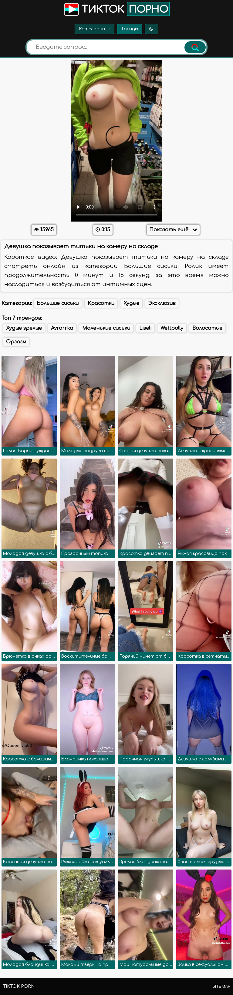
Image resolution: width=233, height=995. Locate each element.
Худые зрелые (24, 328)
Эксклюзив (162, 303)
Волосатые (207, 328)
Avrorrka (62, 328)
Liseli (145, 328)
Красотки (101, 303)
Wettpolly (171, 328)
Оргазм (16, 342)
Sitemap (221, 986)
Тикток (116, 9)
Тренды (129, 29)
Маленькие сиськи (106, 328)
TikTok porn (19, 986)
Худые (131, 303)
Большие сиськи (58, 303)
